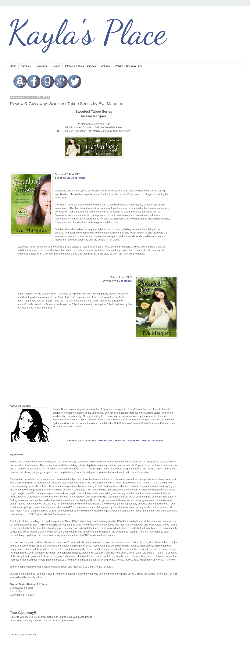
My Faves (105, 66)
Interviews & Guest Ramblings (80, 66)
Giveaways (41, 66)
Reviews (56, 66)
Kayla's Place (87, 32)
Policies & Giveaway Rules (128, 66)
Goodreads (125, 280)
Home (13, 66)
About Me (26, 66)
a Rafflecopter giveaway (23, 634)
